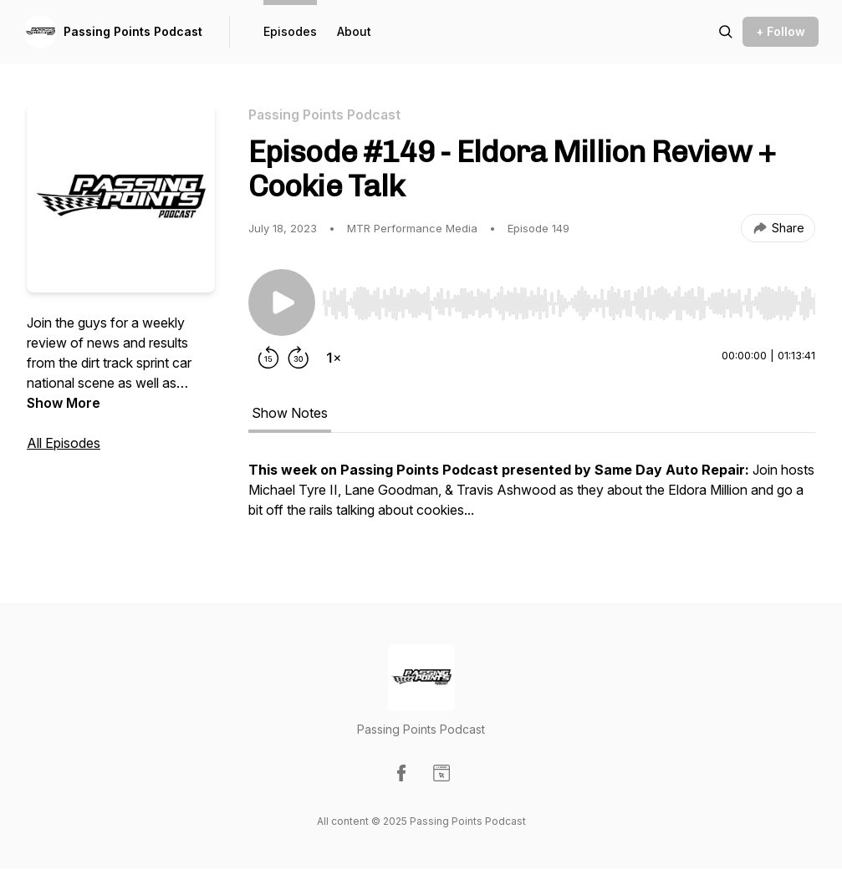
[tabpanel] (531, 498)
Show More (63, 402)
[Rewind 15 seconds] (268, 357)
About (354, 31)
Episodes (290, 31)
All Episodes (63, 443)
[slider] (568, 303)
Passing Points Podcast (133, 31)
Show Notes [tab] (290, 412)
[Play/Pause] (281, 302)
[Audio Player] (568, 298)
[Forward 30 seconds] (298, 357)
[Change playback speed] (333, 357)
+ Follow (780, 31)
